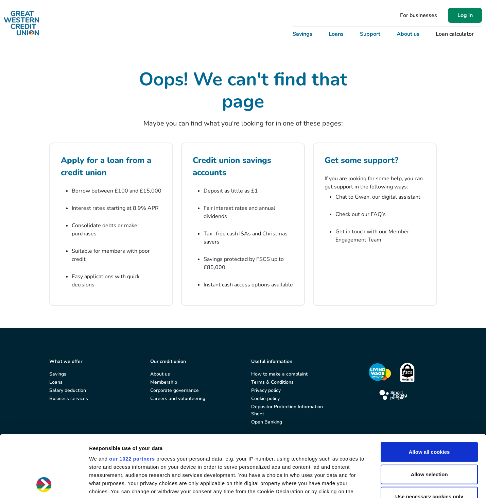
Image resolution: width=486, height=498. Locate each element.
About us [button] (408, 34)
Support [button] (370, 34)
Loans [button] (336, 34)
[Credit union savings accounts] (243, 224)
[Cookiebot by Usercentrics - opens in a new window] (44, 485)
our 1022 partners (132, 401)
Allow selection (429, 416)
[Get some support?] (375, 224)
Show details (356, 484)
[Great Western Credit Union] (21, 23)
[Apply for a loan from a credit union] (111, 224)
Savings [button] (302, 34)
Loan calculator (455, 34)
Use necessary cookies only (429, 439)
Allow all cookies (429, 394)
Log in (465, 15)
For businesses (418, 15)
